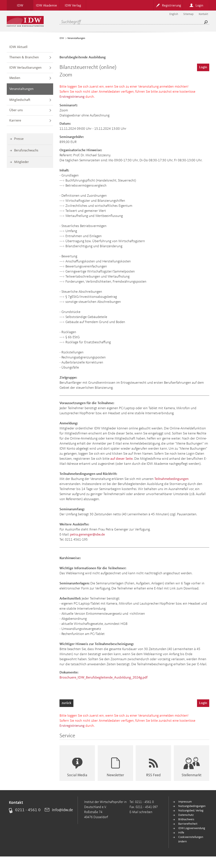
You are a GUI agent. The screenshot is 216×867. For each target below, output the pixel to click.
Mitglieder (21, 162)
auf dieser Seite (121, 459)
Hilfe (181, 832)
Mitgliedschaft (19, 100)
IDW (61, 38)
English (173, 14)
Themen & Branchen (24, 57)
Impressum (185, 801)
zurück (66, 703)
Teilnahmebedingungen (171, 479)
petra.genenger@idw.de (87, 534)
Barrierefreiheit (187, 823)
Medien (14, 78)
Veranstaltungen (21, 89)
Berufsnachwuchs (26, 150)
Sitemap (188, 14)
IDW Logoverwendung (191, 828)
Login (203, 67)
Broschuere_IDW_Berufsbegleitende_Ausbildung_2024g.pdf (103, 677)
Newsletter (115, 775)
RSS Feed (153, 775)
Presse (19, 139)
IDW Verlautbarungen (25, 67)
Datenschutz (186, 815)
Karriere (15, 120)
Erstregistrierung (72, 97)
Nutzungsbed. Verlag (190, 810)
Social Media (77, 775)
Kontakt (203, 14)
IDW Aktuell (18, 47)
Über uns (16, 110)
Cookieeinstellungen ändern (190, 839)
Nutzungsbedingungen (191, 806)
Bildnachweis (186, 819)
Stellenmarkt (191, 775)
